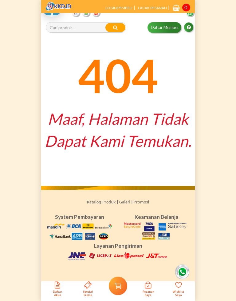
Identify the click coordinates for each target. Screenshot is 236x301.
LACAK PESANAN (152, 8)
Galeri (124, 202)
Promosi (141, 202)
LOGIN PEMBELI (118, 8)
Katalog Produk (101, 202)
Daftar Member (165, 27)
